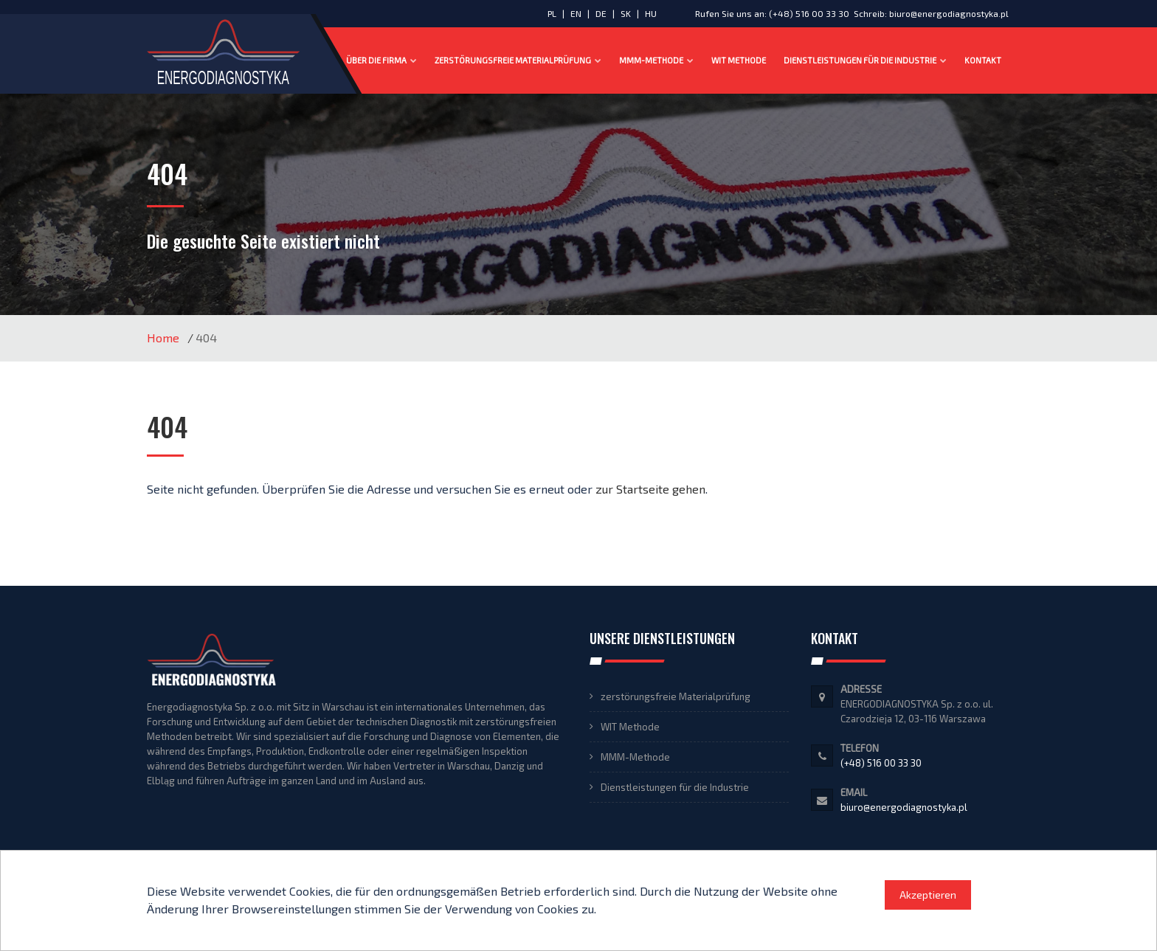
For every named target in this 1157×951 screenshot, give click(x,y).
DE (602, 13)
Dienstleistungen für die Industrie (865, 60)
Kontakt (982, 60)
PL (552, 13)
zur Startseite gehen (650, 489)
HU (651, 13)
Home (163, 338)
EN (577, 13)
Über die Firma (381, 60)
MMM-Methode (656, 60)
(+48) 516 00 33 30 (809, 13)
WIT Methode (738, 60)
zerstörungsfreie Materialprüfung (518, 60)
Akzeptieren (927, 894)
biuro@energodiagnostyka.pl (949, 13)
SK (627, 13)
